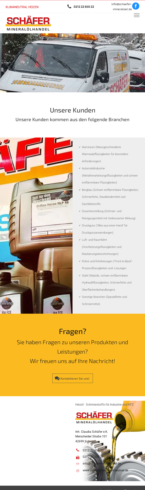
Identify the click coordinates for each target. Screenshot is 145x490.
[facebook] (135, 6)
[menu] (137, 15)
